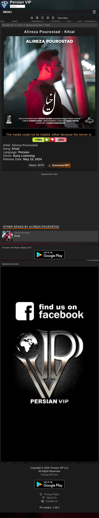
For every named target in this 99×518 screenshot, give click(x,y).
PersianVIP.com (49, 474)
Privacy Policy (51, 494)
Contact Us (52, 501)
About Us (52, 497)
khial (47, 25)
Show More (63, 18)
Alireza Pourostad (25, 145)
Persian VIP (8, 25)
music (19, 25)
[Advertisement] (49, 199)
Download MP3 (58, 165)
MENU (7, 12)
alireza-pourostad (34, 25)
